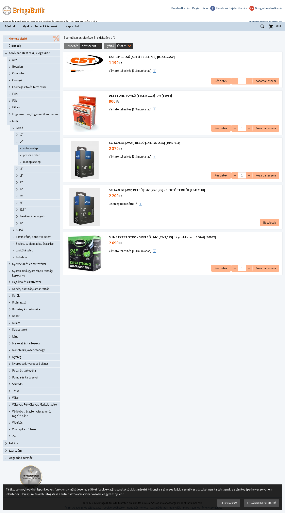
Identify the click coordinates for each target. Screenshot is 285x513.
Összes (122, 46)
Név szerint (89, 46)
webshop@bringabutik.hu (265, 17)
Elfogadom (228, 503)
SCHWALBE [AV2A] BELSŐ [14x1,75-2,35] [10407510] (145, 143)
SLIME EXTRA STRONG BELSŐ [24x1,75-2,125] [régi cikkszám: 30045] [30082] (162, 237)
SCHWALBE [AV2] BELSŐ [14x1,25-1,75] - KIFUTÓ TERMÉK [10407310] (157, 190)
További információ (261, 503)
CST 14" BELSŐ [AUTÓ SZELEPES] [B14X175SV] (142, 57)
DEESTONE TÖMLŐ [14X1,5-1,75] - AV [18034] (140, 95)
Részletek (220, 81)
